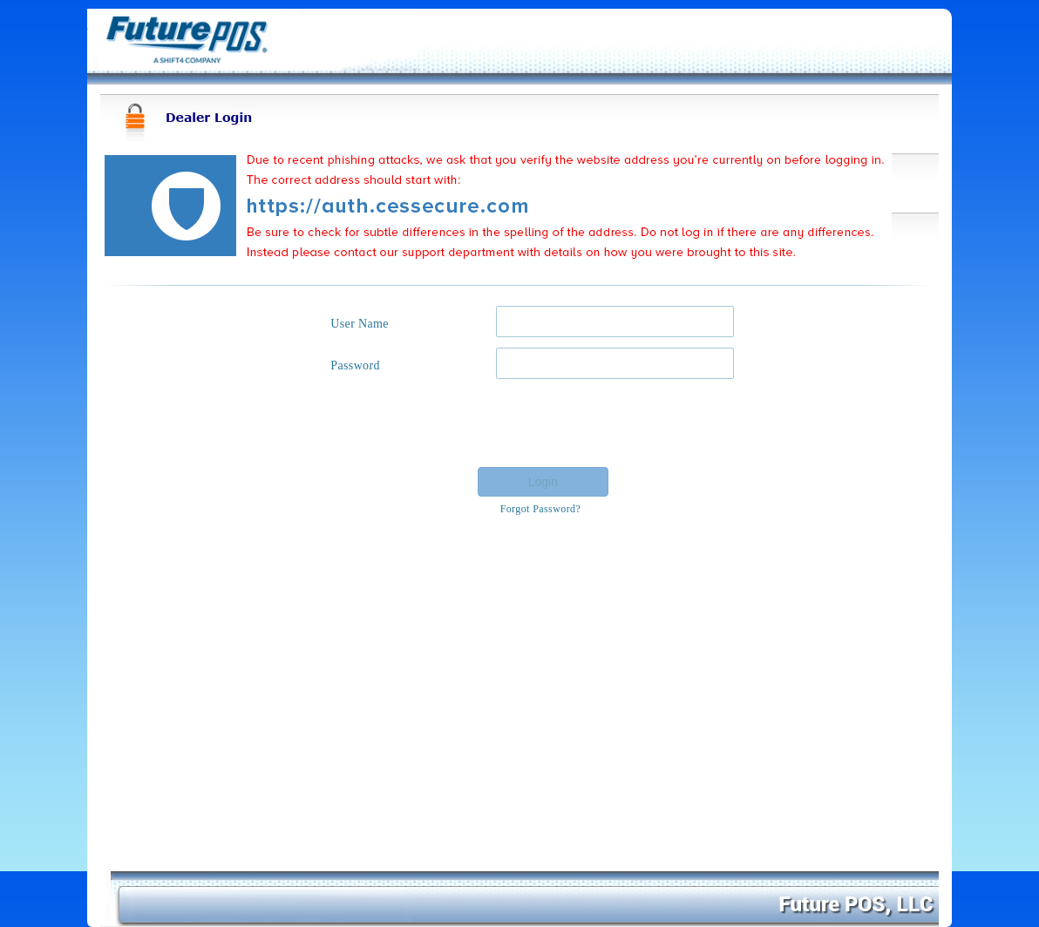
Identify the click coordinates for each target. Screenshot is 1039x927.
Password (354, 365)
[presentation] (602, 423)
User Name (359, 323)
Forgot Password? (540, 509)
